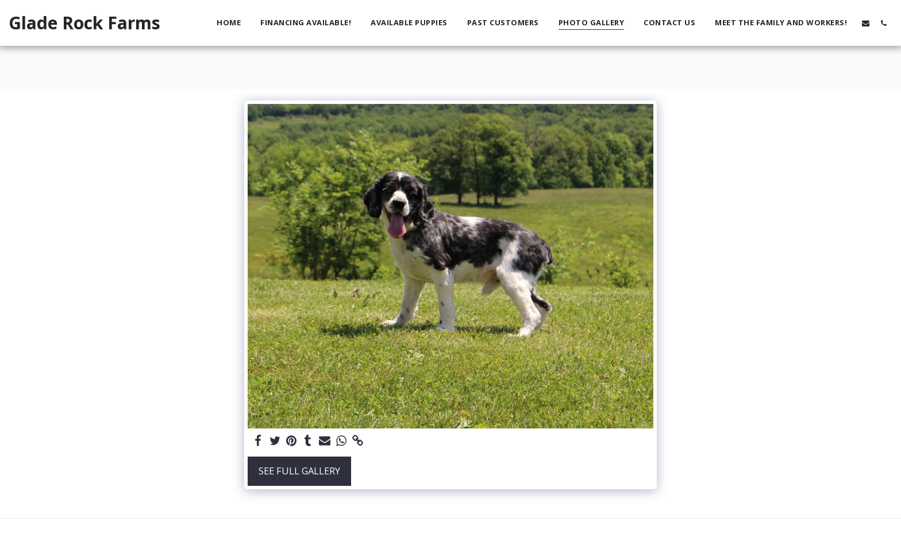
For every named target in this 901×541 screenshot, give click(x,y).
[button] (865, 23)
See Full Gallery (299, 470)
